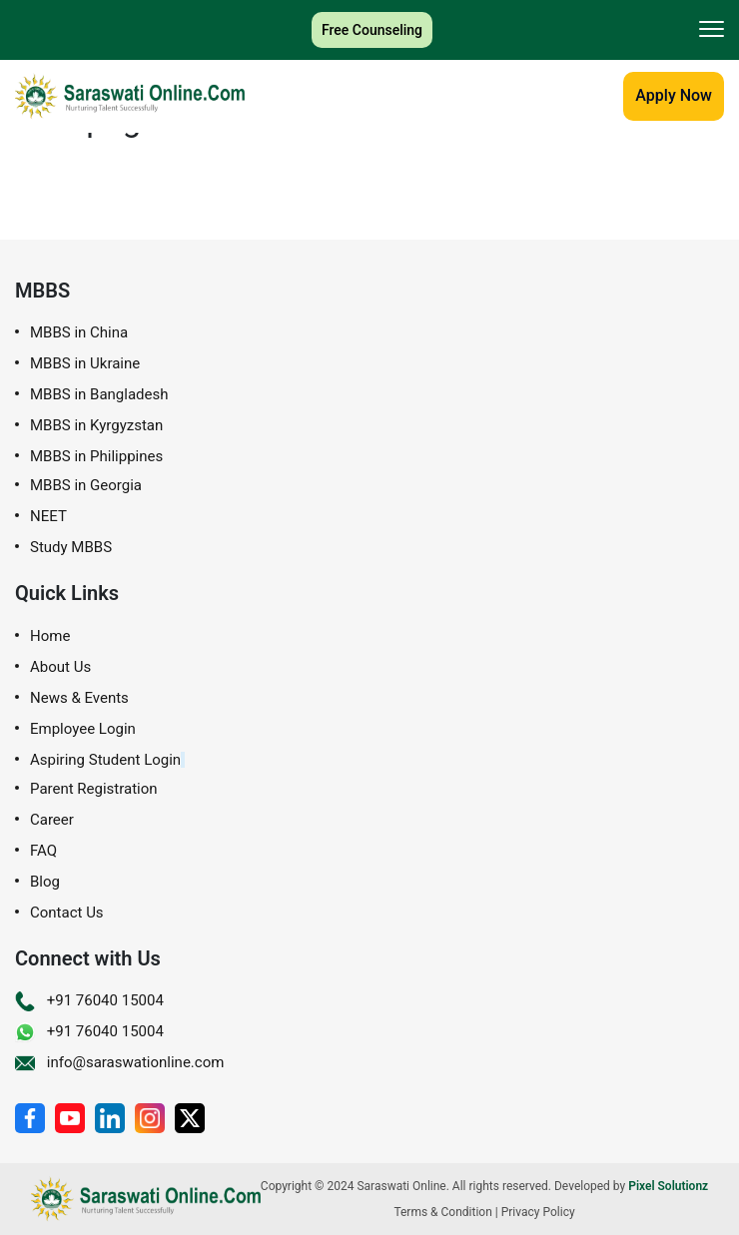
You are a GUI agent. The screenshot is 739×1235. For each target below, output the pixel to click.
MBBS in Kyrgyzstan (96, 425)
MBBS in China (79, 332)
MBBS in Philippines (96, 456)
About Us (60, 667)
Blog (45, 882)
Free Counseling (372, 30)
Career (52, 820)
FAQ (43, 851)
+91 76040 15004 (89, 1000)
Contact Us (67, 913)
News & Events (79, 698)
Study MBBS (71, 547)
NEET (48, 516)
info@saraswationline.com (119, 1062)
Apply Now (673, 95)
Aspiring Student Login (105, 760)
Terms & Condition (442, 1212)
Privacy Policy (538, 1212)
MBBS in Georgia (86, 485)
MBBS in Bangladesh (99, 394)
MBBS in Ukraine (85, 363)
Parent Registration (94, 789)
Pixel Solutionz (668, 1186)
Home (50, 636)
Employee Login (83, 729)
